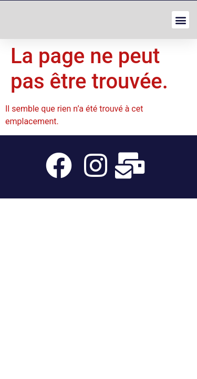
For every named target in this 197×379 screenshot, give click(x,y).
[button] (180, 19)
